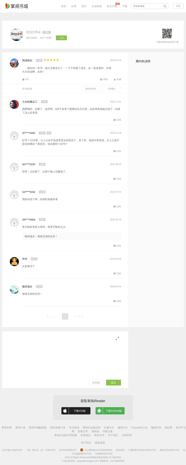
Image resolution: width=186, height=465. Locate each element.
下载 (124, 6)
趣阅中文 (123, 427)
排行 (83, 6)
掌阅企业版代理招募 (65, 435)
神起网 (168, 427)
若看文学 (83, 431)
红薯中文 (109, 427)
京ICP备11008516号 (12, 450)
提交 (113, 382)
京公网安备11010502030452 (96, 450)
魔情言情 (156, 427)
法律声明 (127, 435)
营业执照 (120, 450)
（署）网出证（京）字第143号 (40, 450)
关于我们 (113, 435)
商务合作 (99, 435)
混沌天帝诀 (33, 32)
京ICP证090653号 (67, 450)
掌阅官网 (6, 427)
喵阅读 (95, 431)
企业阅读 (97, 6)
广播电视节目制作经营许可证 (142, 450)
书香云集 (108, 431)
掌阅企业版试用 (91, 427)
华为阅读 (74, 427)
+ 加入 (61, 38)
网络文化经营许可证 (169, 450)
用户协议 (86, 442)
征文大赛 (112, 6)
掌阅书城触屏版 (38, 427)
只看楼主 (111, 89)
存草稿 (96, 382)
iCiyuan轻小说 (139, 427)
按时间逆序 (90, 89)
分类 (73, 6)
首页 (63, 6)
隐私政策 (100, 442)
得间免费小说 (57, 427)
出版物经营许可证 (104, 453)
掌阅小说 (20, 427)
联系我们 (86, 435)
